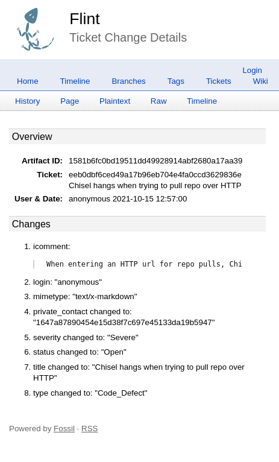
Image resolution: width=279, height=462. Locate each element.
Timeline (75, 81)
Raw (159, 101)
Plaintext (114, 101)
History (27, 101)
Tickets (218, 81)
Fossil (64, 428)
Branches (128, 81)
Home (28, 81)
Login (252, 70)
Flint (84, 19)
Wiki (260, 81)
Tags (176, 81)
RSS (89, 428)
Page (69, 101)
